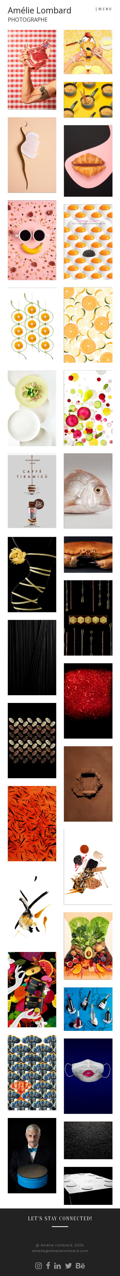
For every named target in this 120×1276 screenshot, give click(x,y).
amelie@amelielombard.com (60, 1250)
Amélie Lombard (40, 14)
